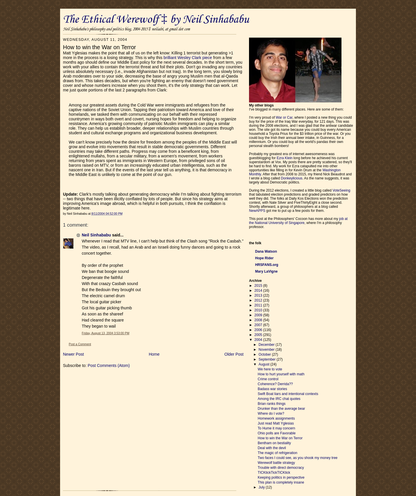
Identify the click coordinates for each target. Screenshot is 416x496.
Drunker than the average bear (281, 409)
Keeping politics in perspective (281, 477)
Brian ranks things (271, 404)
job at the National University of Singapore (298, 221)
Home (154, 354)
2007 (259, 325)
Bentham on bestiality (274, 443)
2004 (259, 340)
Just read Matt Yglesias (276, 423)
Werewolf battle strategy (276, 463)
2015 (259, 286)
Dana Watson (266, 251)
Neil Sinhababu (96, 235)
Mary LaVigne (266, 271)
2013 (259, 295)
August (264, 364)
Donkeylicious (291, 178)
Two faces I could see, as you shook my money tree (297, 458)
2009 (259, 315)
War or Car (284, 117)
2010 (259, 310)
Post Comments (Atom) (109, 365)
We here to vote (270, 369)
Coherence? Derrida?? (275, 384)
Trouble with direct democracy (281, 468)
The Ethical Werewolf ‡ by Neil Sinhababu (156, 19)
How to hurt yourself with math (281, 374)
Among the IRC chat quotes (279, 399)
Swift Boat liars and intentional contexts (288, 394)
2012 (259, 300)
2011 (259, 305)
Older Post (234, 354)
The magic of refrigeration (277, 453)
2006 (259, 330)
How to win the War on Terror (280, 438)
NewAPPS (257, 211)
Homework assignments (276, 418)
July (262, 487)
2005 (259, 335)
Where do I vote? (271, 414)
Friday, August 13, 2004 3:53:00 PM (105, 333)
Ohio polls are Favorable (277, 433)
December (267, 345)
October (265, 354)
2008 (259, 320)
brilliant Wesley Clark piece (188, 57)
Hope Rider (264, 258)
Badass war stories (272, 389)
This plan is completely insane (281, 482)
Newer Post (73, 354)
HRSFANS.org (266, 265)
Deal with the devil (272, 448)
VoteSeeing (341, 190)
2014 (259, 291)
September (267, 359)
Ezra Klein (285, 158)
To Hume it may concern (276, 428)
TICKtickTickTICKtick (274, 473)
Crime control (268, 379)
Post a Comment (80, 344)
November (267, 350)
